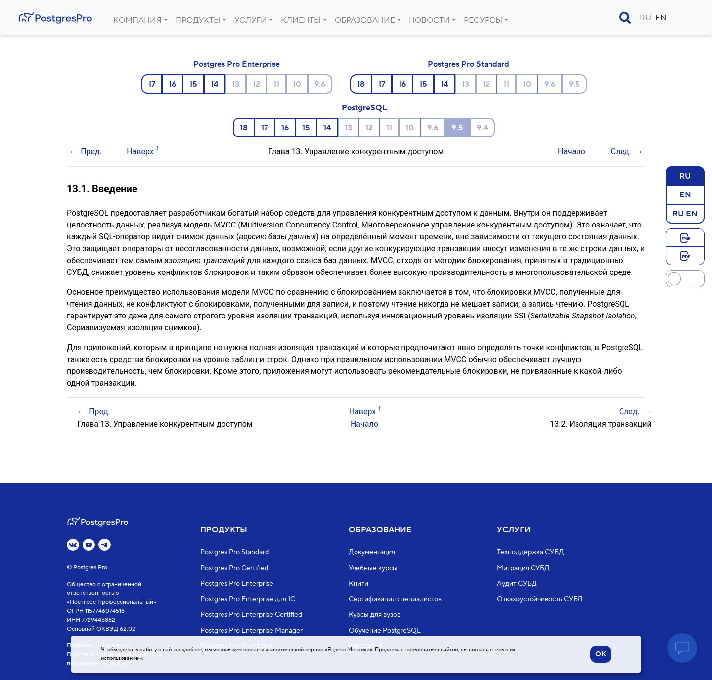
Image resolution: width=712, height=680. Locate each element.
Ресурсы (483, 20)
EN (661, 18)
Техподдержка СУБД (530, 552)
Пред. (91, 151)
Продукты (198, 20)
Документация (372, 552)
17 (151, 84)
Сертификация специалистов (395, 598)
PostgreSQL (364, 108)
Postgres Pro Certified (234, 567)
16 (172, 84)
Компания (137, 20)
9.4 (482, 128)
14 (215, 84)
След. (621, 151)
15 (193, 84)
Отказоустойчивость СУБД (540, 598)
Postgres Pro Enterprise (236, 64)
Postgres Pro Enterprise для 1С (247, 598)
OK (600, 654)
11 (276, 84)
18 (361, 84)
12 (256, 84)
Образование (365, 20)
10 (297, 84)
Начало (571, 151)
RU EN (685, 213)
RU (645, 18)
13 (235, 84)
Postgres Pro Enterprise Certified (251, 614)
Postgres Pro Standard (468, 64)
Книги (358, 583)
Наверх (140, 151)
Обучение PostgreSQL (385, 630)
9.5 (574, 84)
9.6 (319, 84)
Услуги (250, 20)
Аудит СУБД (517, 583)
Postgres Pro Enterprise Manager (251, 630)
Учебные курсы (373, 567)
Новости (429, 20)
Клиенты (301, 20)
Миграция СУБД (523, 567)
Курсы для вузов (374, 614)
